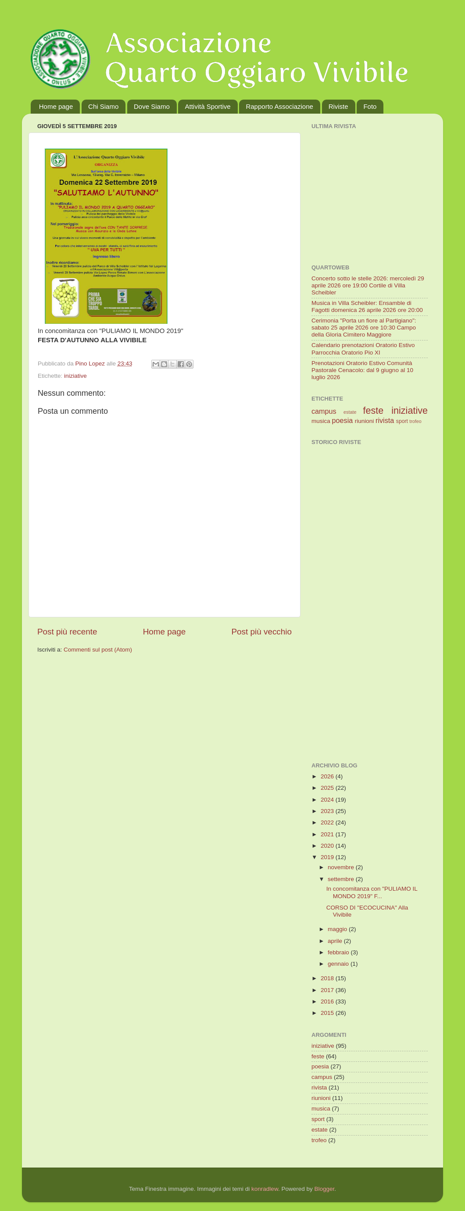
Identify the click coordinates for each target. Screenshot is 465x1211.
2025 (328, 788)
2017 (328, 990)
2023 (328, 811)
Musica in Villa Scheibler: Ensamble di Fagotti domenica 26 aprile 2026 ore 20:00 (367, 306)
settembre (342, 879)
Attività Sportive (207, 106)
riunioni (364, 421)
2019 (328, 857)
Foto (369, 106)
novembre (342, 867)
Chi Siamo (103, 106)
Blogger (324, 1189)
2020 (328, 845)
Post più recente (67, 631)
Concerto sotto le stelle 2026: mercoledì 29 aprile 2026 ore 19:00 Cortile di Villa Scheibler (367, 285)
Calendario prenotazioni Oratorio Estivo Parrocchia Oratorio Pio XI (363, 348)
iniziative (75, 376)
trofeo (415, 421)
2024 (328, 799)
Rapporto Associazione (279, 106)
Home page (56, 106)
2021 (328, 834)
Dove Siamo (152, 106)
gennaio (339, 963)
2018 (328, 978)
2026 (328, 776)
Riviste (338, 106)
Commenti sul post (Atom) (98, 649)
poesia (342, 420)
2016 (328, 1001)
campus (323, 411)
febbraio (339, 952)
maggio (338, 929)
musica (320, 421)
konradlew (264, 1189)
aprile (336, 941)
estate (349, 412)
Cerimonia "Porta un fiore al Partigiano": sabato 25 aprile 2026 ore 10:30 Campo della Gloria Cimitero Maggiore (363, 327)
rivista (385, 420)
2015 (328, 1013)
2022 (328, 822)
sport (402, 421)
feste (373, 410)
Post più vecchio (261, 631)
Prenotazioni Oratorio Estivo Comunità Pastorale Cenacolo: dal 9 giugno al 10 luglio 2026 (362, 370)
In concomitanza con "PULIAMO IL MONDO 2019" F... (372, 892)
